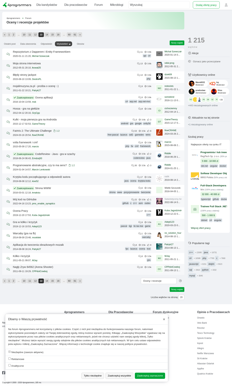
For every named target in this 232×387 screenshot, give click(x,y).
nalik (167, 176)
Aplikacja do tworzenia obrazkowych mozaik (38, 244)
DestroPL (37, 79)
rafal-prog (169, 63)
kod (148, 249)
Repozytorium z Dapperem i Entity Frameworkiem (42, 51)
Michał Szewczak (40, 56)
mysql (192, 275)
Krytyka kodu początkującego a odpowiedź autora (41, 176)
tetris (148, 134)
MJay (35, 260)
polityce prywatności (136, 344)
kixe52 (35, 181)
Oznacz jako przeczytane (204, 61)
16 (58, 34)
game (147, 226)
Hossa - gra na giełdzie (26, 108)
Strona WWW (43, 188)
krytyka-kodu (144, 181)
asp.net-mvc (144, 101)
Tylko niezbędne (93, 375)
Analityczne (16, 365)
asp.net (133, 101)
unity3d (146, 123)
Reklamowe (16, 358)
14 (47, 34)
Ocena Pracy (20, 210)
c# (149, 55)
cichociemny (171, 108)
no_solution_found (174, 233)
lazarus (123, 134)
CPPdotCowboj (39, 271)
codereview (139, 158)
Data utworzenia (28, 44)
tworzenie (145, 192)
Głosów (80, 44)
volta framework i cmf (25, 142)
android (124, 123)
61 (75, 34)
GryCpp (36, 113)
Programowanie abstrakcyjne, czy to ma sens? (40, 165)
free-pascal (113, 134)
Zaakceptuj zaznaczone (150, 375)
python (205, 270)
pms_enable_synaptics (43, 203)
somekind (169, 97)
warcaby (146, 237)
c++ (135, 203)
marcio (35, 146)
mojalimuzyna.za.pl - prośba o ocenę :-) (36, 86)
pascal (124, 226)
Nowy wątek (177, 43)
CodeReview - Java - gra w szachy (55, 154)
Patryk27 (36, 90)
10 (24, 34)
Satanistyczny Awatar (175, 199)
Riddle (168, 153)
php (148, 79)
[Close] (164, 319)
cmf (136, 146)
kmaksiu (36, 192)
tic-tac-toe (138, 226)
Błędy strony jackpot (24, 74)
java (148, 158)
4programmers (13, 18)
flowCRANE (38, 135)
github (126, 203)
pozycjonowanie (131, 192)
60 (69, 34)
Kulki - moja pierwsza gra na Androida (35, 119)
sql (190, 270)
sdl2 (131, 134)
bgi (130, 226)
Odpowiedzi (46, 44)
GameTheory (38, 124)
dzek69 (168, 74)
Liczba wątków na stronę (164, 297)
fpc (127, 249)
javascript (193, 264)
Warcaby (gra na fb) (24, 233)
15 (52, 34)
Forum (28, 18)
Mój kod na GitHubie (24, 199)
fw (132, 146)
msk (34, 102)
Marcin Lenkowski (41, 169)
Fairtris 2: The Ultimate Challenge (32, 130)
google (138, 123)
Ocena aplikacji (44, 97)
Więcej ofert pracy (201, 228)
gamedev (139, 134)
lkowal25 (36, 67)
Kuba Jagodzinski (41, 215)
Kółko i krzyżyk (21, 256)
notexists (169, 86)
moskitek (36, 237)
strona (112, 192)
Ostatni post (10, 44)
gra (131, 123)
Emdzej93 (37, 158)
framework (145, 146)
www (119, 192)
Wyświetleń (62, 44)
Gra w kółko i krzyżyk (25, 222)
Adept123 (37, 226)
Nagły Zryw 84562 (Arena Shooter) (33, 267)
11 (29, 34)
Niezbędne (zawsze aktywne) (26, 352)
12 (35, 34)
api (144, 55)
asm (141, 203)
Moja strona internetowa (27, 63)
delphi (211, 264)
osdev (147, 203)
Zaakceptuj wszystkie (119, 375)
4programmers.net (29, 329)
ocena (133, 181)
